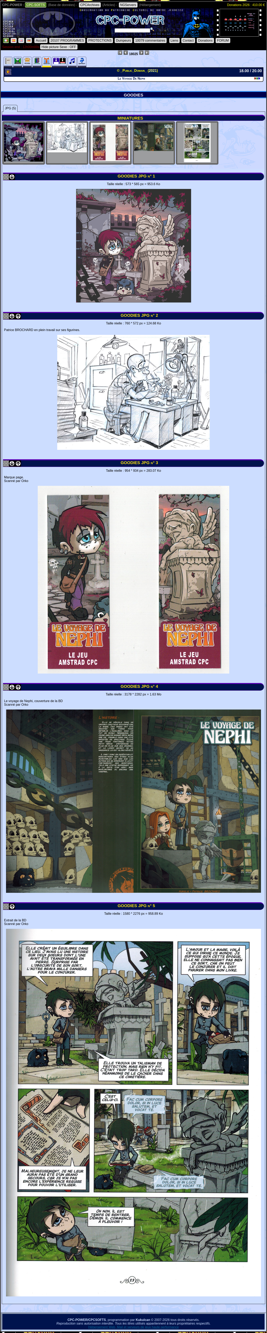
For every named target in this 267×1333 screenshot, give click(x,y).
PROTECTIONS (100, 40)
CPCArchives (89, 5)
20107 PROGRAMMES (67, 40)
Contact (188, 40)
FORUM (223, 40)
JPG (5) (10, 108)
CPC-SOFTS (35, 5)
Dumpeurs (123, 40)
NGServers (128, 5)
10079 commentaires (150, 40)
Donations (205, 40)
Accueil (41, 40)
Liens (174, 40)
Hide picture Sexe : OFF (59, 47)
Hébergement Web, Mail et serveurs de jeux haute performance (133, 1327)
